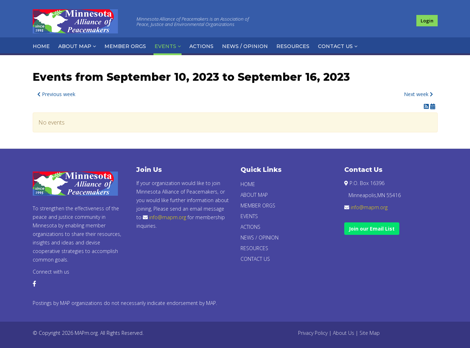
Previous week (56, 94)
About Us (343, 332)
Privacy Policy (313, 332)
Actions (201, 46)
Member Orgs (125, 46)
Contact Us (335, 46)
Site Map (370, 332)
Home (41, 46)
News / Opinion (245, 46)
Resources (292, 46)
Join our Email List (372, 228)
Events (165, 46)
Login (427, 20)
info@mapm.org (167, 217)
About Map (74, 46)
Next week (418, 94)
